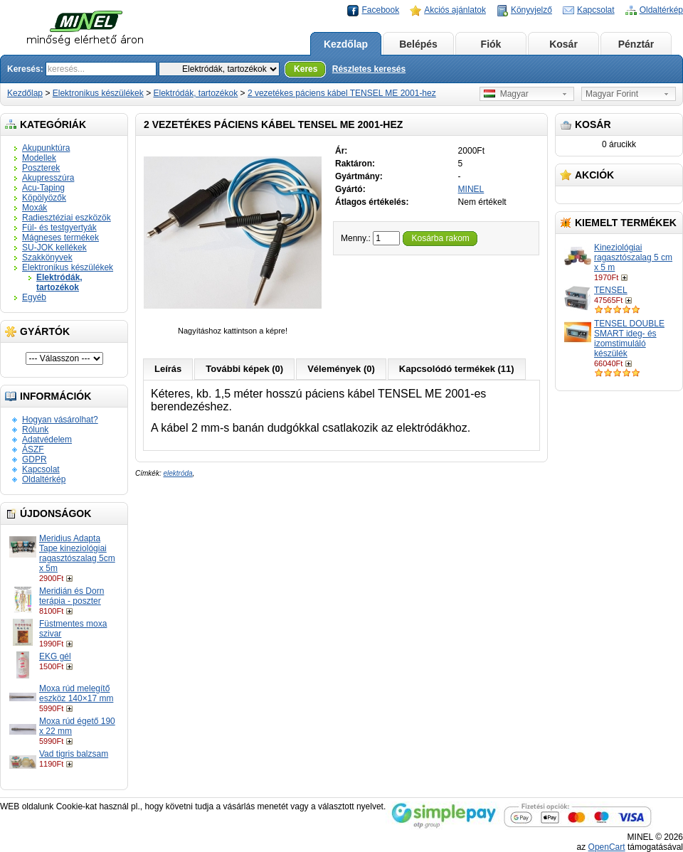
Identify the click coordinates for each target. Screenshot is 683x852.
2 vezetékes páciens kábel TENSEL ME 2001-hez (342, 93)
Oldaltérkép (661, 10)
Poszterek (41, 168)
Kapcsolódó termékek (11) (456, 368)
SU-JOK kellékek (54, 247)
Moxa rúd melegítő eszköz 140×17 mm (76, 693)
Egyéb (34, 297)
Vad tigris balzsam (73, 754)
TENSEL (611, 290)
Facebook (380, 10)
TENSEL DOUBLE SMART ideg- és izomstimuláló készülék (629, 338)
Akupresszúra (48, 178)
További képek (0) (244, 368)
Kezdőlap (346, 44)
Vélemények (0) (341, 368)
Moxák (34, 208)
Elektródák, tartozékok (195, 93)
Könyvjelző (531, 10)
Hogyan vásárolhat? (60, 420)
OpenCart (606, 847)
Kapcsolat (596, 10)
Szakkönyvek (47, 257)
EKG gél (55, 656)
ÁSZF (33, 449)
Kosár (563, 44)
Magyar (506, 94)
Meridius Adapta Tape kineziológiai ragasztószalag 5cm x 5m (77, 553)
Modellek (39, 158)
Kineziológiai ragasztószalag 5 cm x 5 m (633, 257)
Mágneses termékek (60, 238)
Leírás (167, 368)
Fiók (491, 44)
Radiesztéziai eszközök (66, 218)
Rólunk (35, 430)
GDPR (34, 459)
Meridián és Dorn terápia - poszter (71, 596)
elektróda (177, 473)
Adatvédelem (47, 439)
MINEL (471, 189)
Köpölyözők (44, 198)
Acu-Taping (43, 188)
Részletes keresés (369, 69)
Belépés (418, 44)
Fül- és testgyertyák (59, 228)
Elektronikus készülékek (98, 93)
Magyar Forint (612, 94)
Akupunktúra (46, 148)
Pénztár (636, 44)
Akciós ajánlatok (455, 10)
